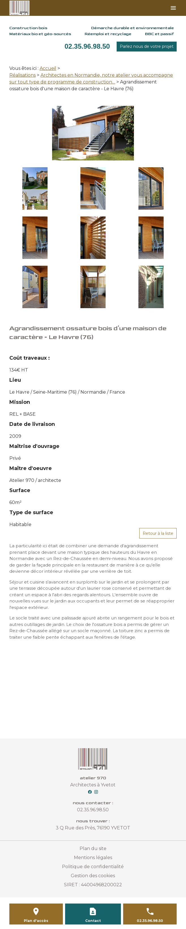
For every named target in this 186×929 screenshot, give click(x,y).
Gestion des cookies (93, 875)
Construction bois (28, 27)
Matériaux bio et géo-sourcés (40, 33)
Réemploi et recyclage (108, 33)
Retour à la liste (158, 533)
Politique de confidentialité (93, 866)
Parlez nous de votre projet (147, 46)
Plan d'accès (36, 921)
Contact (93, 921)
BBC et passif (159, 33)
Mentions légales (93, 857)
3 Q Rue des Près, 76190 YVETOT (93, 828)
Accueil (48, 68)
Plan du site (93, 848)
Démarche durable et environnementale (132, 27)
